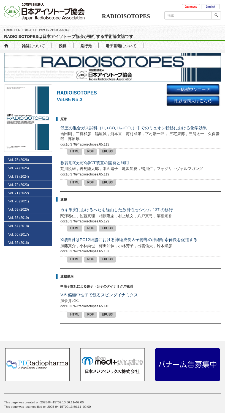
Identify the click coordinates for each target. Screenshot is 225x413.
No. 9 (19, 274)
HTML (74, 151)
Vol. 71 (18, 193)
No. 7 (19, 290)
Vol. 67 (18, 226)
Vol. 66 (18, 234)
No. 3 (19, 321)
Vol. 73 (18, 176)
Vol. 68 (18, 218)
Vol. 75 (18, 160)
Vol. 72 (18, 185)
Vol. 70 (18, 201)
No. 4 (19, 313)
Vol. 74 (18, 168)
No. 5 (19, 306)
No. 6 (19, 298)
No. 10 (20, 266)
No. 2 (18, 329)
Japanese (191, 6)
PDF (90, 151)
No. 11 (20, 258)
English (210, 6)
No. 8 (19, 282)
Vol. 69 (18, 209)
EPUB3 (107, 151)
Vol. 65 (18, 243)
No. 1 (17, 337)
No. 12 (20, 250)
